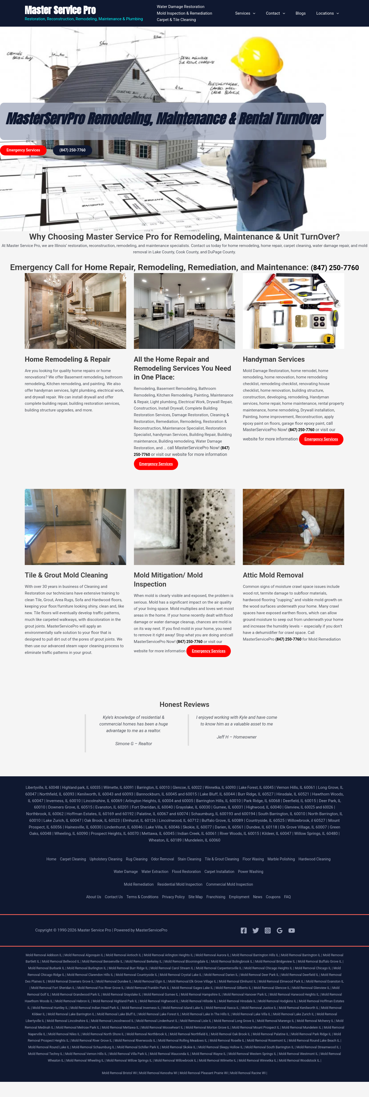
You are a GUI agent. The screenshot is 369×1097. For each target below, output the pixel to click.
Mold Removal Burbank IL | (104, 970)
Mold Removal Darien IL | (322, 977)
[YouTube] (291, 932)
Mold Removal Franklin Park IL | (294, 990)
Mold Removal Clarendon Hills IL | (180, 977)
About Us (87, 898)
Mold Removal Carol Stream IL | (241, 970)
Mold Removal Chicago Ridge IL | (127, 977)
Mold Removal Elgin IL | (272, 983)
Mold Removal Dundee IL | (233, 983)
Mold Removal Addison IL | (46, 957)
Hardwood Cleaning (324, 861)
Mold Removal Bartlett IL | (51, 964)
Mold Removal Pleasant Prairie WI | (206, 1088)
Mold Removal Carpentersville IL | (292, 970)
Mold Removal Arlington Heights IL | (182, 957)
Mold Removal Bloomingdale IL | (230, 964)
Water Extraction (152, 873)
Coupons (280, 898)
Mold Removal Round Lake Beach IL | (77, 1056)
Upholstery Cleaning (99, 861)
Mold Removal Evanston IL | (145, 990)
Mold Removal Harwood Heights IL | (167, 1003)
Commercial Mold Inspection (233, 886)
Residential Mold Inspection (179, 886)
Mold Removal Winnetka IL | (171, 1075)
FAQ (294, 898)
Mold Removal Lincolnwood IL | (77, 1029)
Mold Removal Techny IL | (150, 1062)
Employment (243, 898)
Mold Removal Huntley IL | (273, 1010)
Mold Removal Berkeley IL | (183, 964)
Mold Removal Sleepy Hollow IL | (317, 1056)
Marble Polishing (288, 861)
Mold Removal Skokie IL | (271, 1056)
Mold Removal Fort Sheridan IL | (191, 990)
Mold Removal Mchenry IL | (297, 1029)
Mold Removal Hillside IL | (90, 1010)
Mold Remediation (134, 886)
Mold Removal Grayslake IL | (294, 996)
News (263, 898)
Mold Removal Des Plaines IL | (136, 983)
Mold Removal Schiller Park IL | (227, 1056)
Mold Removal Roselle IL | (295, 1049)
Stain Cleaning (189, 861)
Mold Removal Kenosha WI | (156, 1088)
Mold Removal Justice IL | (182, 1016)
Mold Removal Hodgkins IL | (175, 1010)
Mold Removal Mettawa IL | (116, 1036)
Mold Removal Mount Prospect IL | (262, 1036)
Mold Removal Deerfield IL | (91, 983)
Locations (329, 13)
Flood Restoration (186, 873)
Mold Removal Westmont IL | (109, 1069)
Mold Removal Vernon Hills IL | (195, 1062)
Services (255, 13)
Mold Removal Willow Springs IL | (244, 1069)
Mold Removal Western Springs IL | (59, 1069)
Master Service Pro (60, 10)
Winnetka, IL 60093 (239, 789)
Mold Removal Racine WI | (254, 1088)
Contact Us (108, 898)
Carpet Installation (222, 873)
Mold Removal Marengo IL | (254, 1029)
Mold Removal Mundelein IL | (312, 1036)
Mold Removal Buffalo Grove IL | (58, 970)
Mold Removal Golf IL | (198, 996)
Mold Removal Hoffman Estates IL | (225, 1010)
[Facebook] (243, 932)
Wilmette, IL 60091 (129, 789)
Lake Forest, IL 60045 (278, 789)
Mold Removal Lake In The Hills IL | (150, 1023)
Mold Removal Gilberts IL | (75, 996)
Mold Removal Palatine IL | (309, 1043)
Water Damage (121, 873)
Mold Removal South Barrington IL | (54, 1062)
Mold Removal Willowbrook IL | (295, 1069)
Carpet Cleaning (64, 861)
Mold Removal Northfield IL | (221, 1043)
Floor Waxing (258, 861)
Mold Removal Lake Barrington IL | (315, 1016)
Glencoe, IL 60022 (203, 789)
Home (40, 861)
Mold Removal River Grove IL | (148, 1049)
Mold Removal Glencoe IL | (116, 996)
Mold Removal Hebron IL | (272, 1003)
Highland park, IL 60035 (89, 789)
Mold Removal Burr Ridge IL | (193, 970)
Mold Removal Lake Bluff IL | (53, 1023)
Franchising (218, 898)
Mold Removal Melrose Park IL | (69, 1036)
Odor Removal (160, 861)
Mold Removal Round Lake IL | (130, 1056)
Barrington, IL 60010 (166, 789)
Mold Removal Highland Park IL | (318, 1003)
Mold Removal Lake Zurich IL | (245, 1023)
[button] (262, 13)
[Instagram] (267, 932)
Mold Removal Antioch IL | (133, 957)
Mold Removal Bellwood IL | (93, 964)
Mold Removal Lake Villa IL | (200, 1023)
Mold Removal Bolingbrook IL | (279, 964)
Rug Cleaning (132, 861)
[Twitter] (255, 932)
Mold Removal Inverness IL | (54, 1016)
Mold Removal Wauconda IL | (285, 1062)
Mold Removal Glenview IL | (159, 996)
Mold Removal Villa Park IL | (241, 1062)
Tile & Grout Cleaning (224, 861)
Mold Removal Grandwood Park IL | (244, 996)
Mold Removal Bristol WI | (114, 1088)
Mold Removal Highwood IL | (47, 1010)
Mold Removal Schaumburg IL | (179, 1056)
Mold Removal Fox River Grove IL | (243, 990)
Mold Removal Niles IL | (85, 1043)
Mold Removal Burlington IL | (148, 970)
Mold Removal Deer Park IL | (47, 983)
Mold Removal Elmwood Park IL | (97, 990)
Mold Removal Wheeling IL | (196, 1069)
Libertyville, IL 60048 (47, 789)
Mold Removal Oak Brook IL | (265, 1043)
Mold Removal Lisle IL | (167, 1029)
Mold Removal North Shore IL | (127, 1043)
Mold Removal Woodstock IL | (217, 1075)
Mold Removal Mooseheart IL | (161, 1036)
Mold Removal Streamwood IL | (106, 1062)
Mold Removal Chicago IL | (80, 977)
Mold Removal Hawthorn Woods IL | (224, 1003)
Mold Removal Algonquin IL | (90, 957)
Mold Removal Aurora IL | (230, 957)
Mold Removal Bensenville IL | (139, 964)
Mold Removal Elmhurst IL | (50, 990)
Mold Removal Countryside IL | (229, 977)
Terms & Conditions (139, 898)
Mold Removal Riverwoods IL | (194, 1049)
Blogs (305, 13)
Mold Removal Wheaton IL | (154, 1069)
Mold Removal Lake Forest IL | (99, 1023)
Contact (282, 13)
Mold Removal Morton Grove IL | (210, 1036)
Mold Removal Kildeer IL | (268, 1016)
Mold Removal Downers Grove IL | (186, 983)
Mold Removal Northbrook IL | (175, 1043)
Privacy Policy (172, 898)
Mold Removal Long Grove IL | (209, 1029)
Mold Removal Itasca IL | (143, 1016)
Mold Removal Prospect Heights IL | (96, 1049)
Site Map (196, 898)
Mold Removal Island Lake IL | (100, 1016)
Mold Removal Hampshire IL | (66, 1003)
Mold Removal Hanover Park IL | (114, 1003)
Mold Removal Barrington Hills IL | (277, 957)
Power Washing (255, 873)
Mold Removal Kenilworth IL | (225, 1016)
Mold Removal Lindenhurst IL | (125, 1029)
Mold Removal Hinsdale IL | (132, 1010)
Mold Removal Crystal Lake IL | (278, 977)
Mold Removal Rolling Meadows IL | (246, 1049)
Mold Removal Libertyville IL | (292, 1023)
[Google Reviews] (279, 932)
